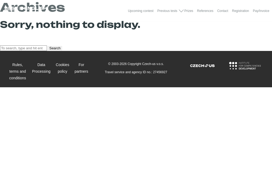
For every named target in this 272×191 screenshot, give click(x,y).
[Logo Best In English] (25, 10)
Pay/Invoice (261, 11)
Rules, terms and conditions (17, 71)
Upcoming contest (141, 11)
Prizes (188, 11)
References (205, 11)
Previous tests (167, 11)
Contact (222, 11)
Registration (240, 11)
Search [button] (55, 48)
